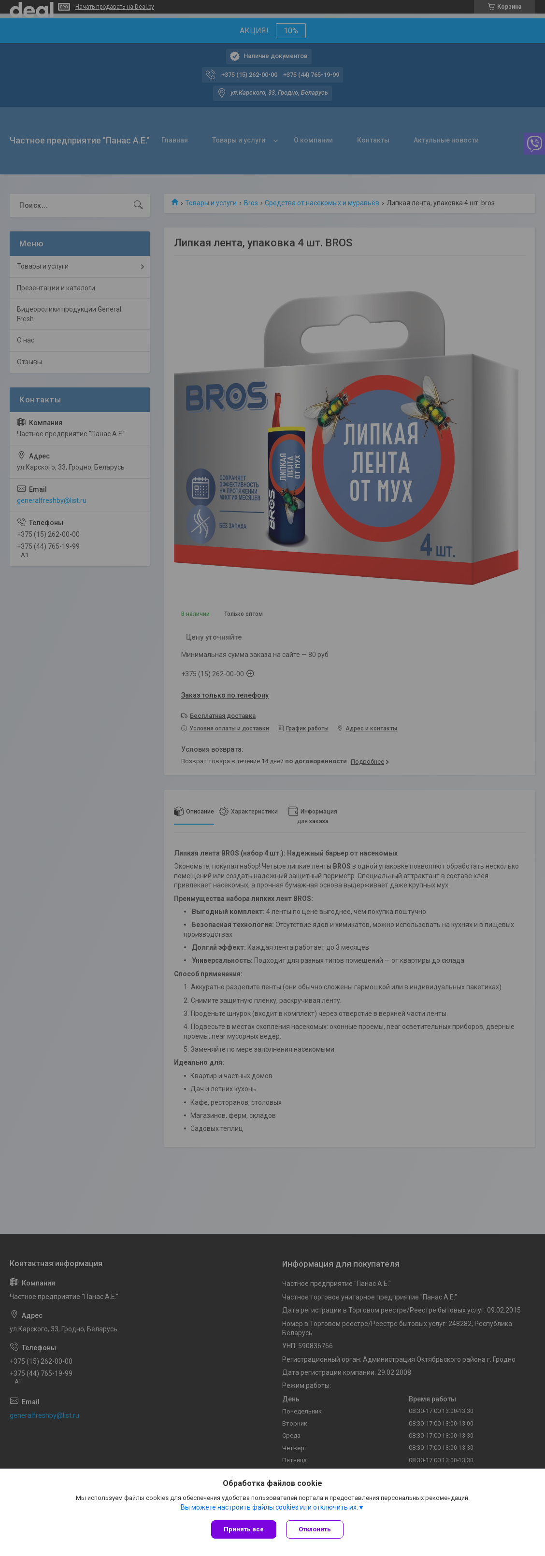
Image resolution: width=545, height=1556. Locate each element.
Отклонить (315, 1529)
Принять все (244, 1529)
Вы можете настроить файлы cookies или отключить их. (269, 1507)
